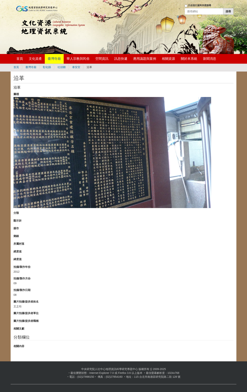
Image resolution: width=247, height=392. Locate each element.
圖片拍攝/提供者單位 (26, 313)
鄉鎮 (16, 236)
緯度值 (18, 259)
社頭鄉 (62, 67)
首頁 (19, 59)
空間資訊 (101, 59)
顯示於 (18, 220)
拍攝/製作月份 (22, 278)
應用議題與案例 (144, 59)
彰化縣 (47, 67)
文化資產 (35, 59)
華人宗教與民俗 (78, 59)
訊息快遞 (120, 59)
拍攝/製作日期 (22, 290)
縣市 (16, 228)
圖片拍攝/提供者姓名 (26, 301)
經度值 (18, 251)
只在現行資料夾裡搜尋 (199, 5)
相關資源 (168, 59)
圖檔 (16, 94)
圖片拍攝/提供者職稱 (26, 320)
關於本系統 (189, 59)
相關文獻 (19, 328)
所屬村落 (19, 243)
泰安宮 (76, 67)
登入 (179, 16)
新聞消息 (209, 59)
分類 (16, 212)
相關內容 (19, 346)
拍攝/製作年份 (22, 266)
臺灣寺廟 (54, 59)
